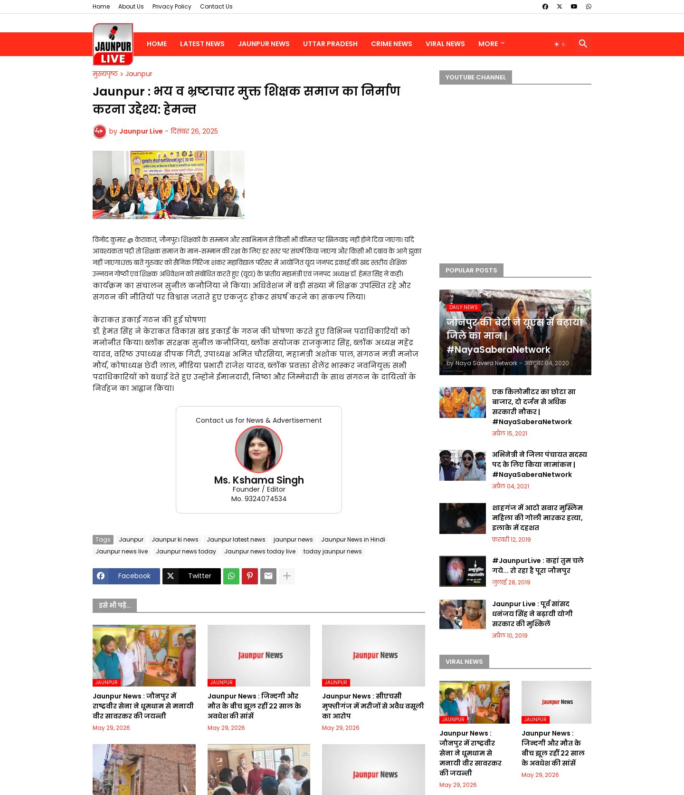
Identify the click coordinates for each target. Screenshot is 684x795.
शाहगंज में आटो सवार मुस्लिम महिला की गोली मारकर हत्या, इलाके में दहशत (537, 518)
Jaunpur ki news (175, 539)
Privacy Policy (171, 6)
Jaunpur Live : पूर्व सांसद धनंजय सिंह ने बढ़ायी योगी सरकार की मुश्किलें (532, 614)
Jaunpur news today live (259, 551)
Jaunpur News (264, 43)
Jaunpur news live (121, 551)
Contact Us (216, 6)
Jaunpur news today (186, 551)
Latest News (202, 43)
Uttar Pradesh (330, 43)
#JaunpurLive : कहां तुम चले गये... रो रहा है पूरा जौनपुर (538, 565)
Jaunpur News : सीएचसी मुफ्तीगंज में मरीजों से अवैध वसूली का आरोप (373, 706)
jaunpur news (293, 539)
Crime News (391, 43)
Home (101, 6)
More (488, 43)
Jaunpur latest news (236, 539)
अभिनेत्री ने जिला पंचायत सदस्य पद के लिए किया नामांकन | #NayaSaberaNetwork (539, 464)
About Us (131, 6)
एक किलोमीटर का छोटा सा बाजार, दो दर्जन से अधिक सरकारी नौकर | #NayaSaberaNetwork (534, 407)
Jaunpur (138, 74)
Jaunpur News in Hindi (353, 539)
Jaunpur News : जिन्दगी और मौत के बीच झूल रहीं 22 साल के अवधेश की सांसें (254, 706)
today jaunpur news (333, 551)
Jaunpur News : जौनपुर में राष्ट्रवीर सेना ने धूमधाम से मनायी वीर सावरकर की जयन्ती (143, 706)
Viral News (445, 43)
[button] (560, 44)
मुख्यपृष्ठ (105, 74)
